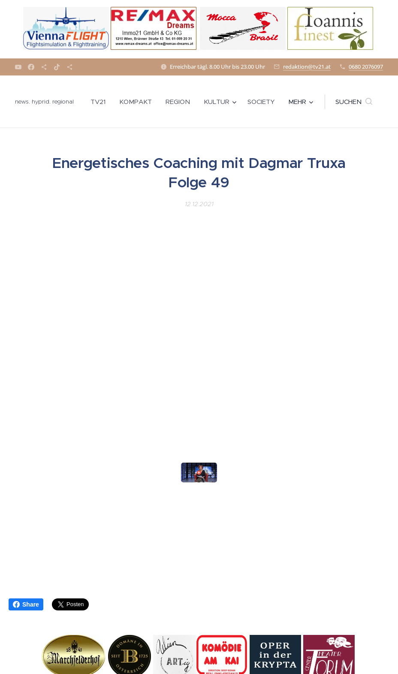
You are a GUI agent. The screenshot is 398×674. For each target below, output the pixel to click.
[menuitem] (100, 102)
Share (26, 604)
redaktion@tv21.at (307, 66)
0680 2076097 (366, 66)
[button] (354, 102)
